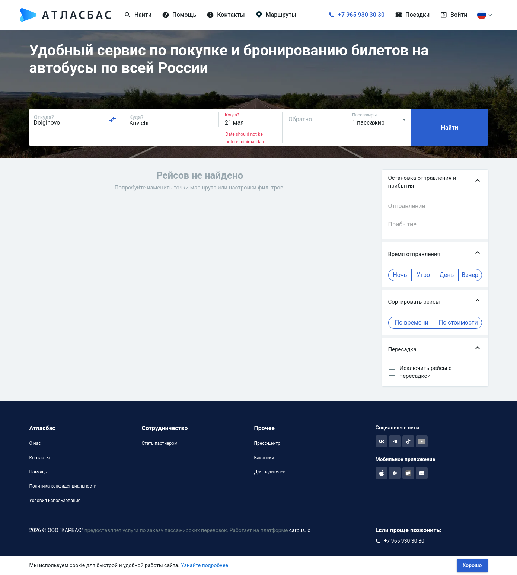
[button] (435, 182)
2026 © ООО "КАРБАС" (56, 530)
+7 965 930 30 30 (361, 14)
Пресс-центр (267, 443)
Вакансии (264, 457)
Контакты (39, 457)
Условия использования (55, 500)
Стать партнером (159, 443)
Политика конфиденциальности (63, 486)
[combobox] (75, 119)
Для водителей (269, 472)
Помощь (38, 472)
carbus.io (300, 530)
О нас (35, 443)
